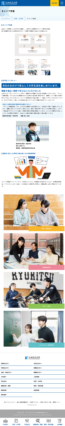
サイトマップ (32, 405)
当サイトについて (9, 402)
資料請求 (3, 395)
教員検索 (3, 390)
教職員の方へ (38, 372)
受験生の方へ (5, 363)
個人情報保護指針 (22, 402)
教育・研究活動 (38, 386)
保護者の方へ (38, 368)
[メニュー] (62, 3)
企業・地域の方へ (6, 372)
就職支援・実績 (5, 386)
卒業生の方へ (5, 368)
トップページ (6, 19)
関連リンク (56, 402)
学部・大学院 (18, 19)
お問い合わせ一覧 (45, 402)
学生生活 (3, 381)
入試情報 (36, 377)
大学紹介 (3, 377)
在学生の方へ (38, 363)
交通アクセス (34, 402)
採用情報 (36, 390)
